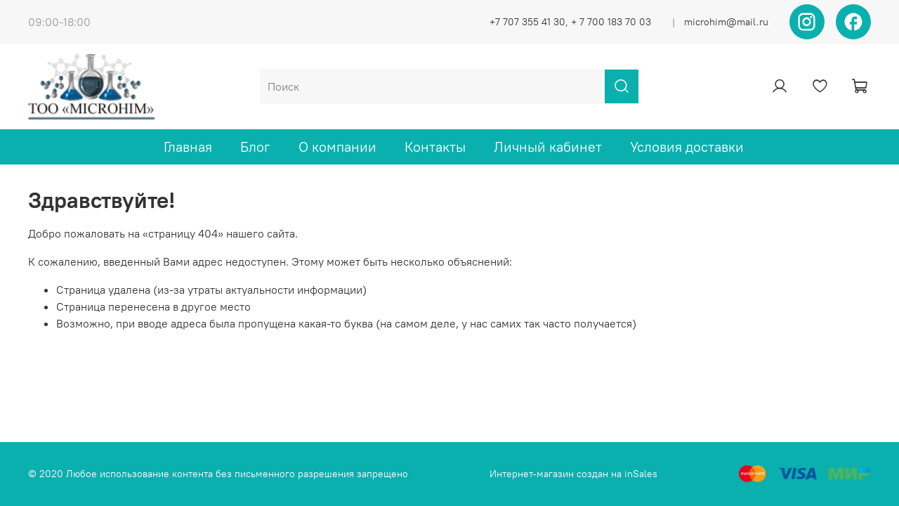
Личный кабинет (548, 146)
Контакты (435, 146)
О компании (337, 146)
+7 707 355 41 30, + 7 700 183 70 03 (570, 21)
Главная (188, 146)
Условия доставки (687, 146)
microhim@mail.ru (726, 21)
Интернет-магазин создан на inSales (573, 473)
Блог (255, 146)
